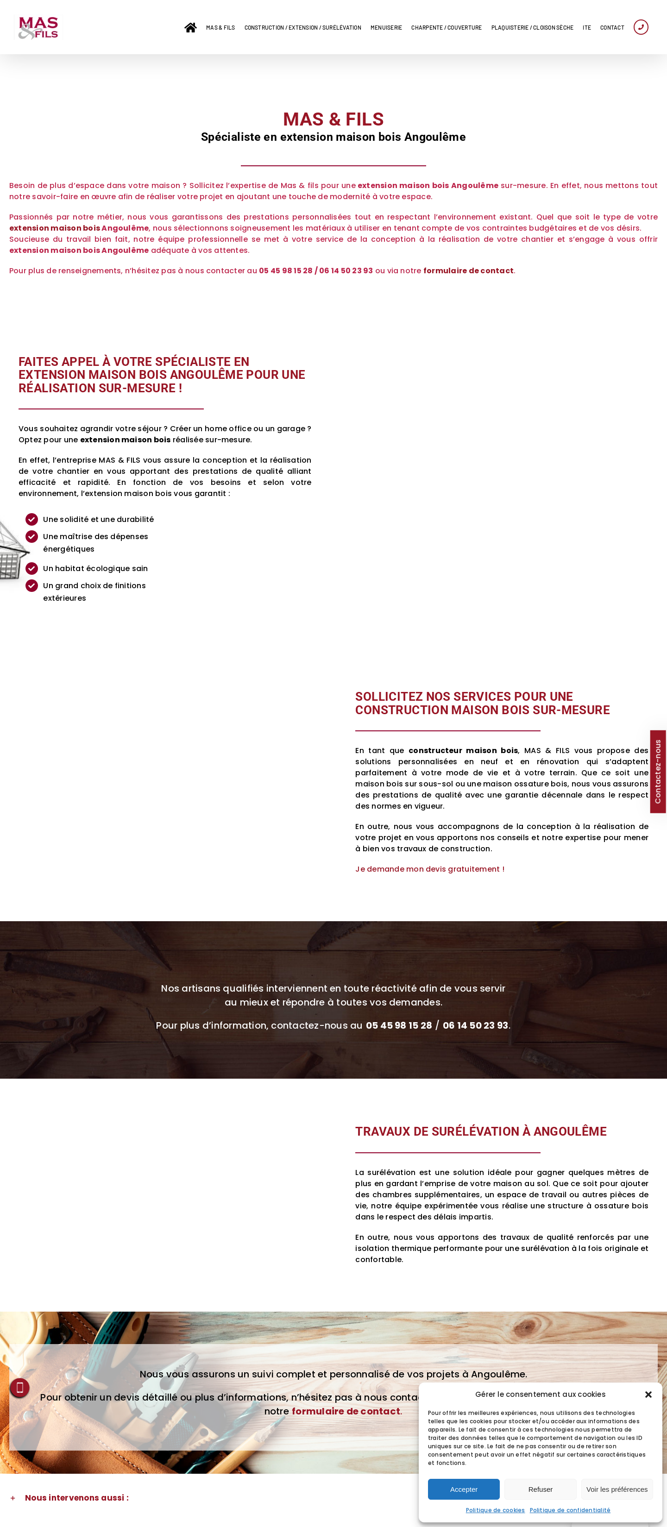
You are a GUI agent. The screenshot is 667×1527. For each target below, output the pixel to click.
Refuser (541, 1489)
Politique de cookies (495, 1510)
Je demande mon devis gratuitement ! (429, 869)
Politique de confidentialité (570, 1510)
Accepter (464, 1489)
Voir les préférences (617, 1489)
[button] (648, 1394)
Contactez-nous (657, 771)
